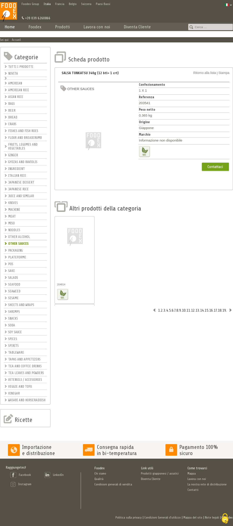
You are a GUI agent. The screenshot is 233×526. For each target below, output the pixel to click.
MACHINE (14, 210)
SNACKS (13, 318)
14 (202, 310)
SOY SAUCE (15, 332)
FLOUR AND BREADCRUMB (25, 138)
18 (219, 310)
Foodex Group (30, 4)
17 (215, 310)
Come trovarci (197, 468)
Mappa (192, 473)
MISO (11, 223)
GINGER (13, 155)
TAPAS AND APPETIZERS (24, 359)
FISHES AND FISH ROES (23, 131)
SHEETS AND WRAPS (21, 305)
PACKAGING (15, 250)
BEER (11, 111)
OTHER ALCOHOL (19, 237)
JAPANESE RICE (18, 189)
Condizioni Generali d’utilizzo (162, 517)
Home (10, 26)
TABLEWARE (16, 353)
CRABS (12, 124)
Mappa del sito (192, 517)
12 (193, 310)
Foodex (34, 26)
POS (10, 264)
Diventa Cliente (137, 26)
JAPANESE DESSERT (21, 182)
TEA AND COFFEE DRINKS (25, 366)
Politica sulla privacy (128, 517)
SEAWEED (14, 291)
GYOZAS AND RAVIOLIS (22, 162)
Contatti (171, 33)
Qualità (98, 479)
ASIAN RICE (15, 97)
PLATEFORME (17, 257)
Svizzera (86, 4)
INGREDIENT (16, 169)
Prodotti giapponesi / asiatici (160, 473)
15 (206, 310)
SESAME (13, 298)
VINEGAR (14, 393)
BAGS (11, 104)
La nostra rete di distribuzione (207, 484)
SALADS (13, 278)
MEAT (12, 216)
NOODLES (14, 230)
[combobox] (210, 27)
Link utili (147, 468)
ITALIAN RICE (17, 176)
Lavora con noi (96, 26)
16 (211, 310)
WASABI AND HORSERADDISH (26, 400)
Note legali (212, 517)
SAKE (11, 271)
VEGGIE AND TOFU (20, 387)
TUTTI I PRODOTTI (20, 67)
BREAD (12, 117)
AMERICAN (15, 83)
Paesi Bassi (103, 4)
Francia (59, 4)
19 (224, 310)
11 (188, 310)
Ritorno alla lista (204, 73)
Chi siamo (100, 473)
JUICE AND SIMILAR (21, 196)
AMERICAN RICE (18, 90)
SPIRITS (13, 346)
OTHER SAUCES (18, 244)
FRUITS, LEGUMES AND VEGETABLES (23, 146)
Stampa (223, 73)
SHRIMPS (14, 312)
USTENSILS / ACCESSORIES (25, 380)
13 (197, 310)
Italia (47, 4)
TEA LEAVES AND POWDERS (26, 373)
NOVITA (13, 74)
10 (183, 310)
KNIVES (13, 203)
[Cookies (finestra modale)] (225, 518)
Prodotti (62, 26)
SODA (11, 325)
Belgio (73, 4)
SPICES (12, 339)
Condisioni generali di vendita (113, 484)
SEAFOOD (14, 284)
